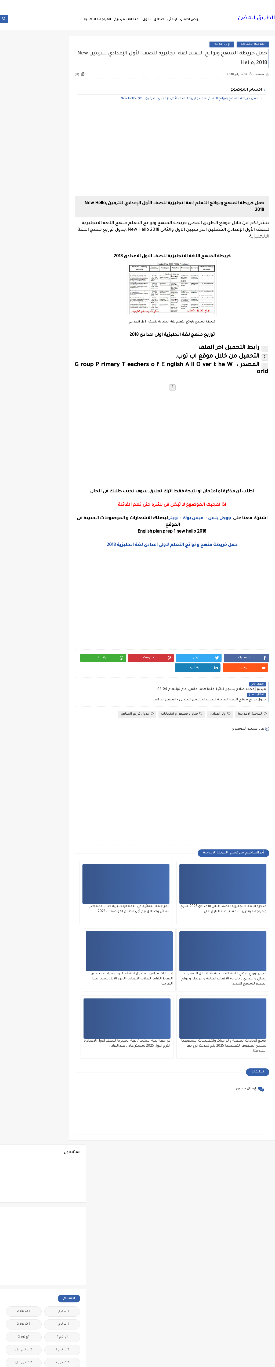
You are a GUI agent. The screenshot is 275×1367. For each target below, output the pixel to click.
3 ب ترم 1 (23, 283)
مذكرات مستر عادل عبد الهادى (62, 1203)
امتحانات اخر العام (62, 785)
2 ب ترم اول (23, 244)
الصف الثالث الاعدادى (62, 611)
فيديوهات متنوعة (62, 986)
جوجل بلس (218, 521)
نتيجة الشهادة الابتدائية (24, 1306)
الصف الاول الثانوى (62, 596)
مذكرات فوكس (62, 1154)
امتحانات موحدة (62, 802)
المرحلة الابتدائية (62, 759)
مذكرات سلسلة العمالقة (62, 1139)
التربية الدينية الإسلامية (24, 474)
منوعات (24, 1274)
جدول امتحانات (24, 900)
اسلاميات (24, 433)
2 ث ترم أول (23, 257)
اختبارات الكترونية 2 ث (62, 418)
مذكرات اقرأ (62, 1076)
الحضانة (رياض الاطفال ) (23, 543)
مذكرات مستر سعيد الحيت (23, 1186)
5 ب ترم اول (62, 334)
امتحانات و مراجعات (62, 832)
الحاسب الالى (62, 540)
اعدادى (159, 22)
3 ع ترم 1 (62, 309)
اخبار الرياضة (24, 403)
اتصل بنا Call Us (193, 4)
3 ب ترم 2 (62, 296)
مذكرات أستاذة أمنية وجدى (24, 1061)
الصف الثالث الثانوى (23, 609)
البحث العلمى (62, 459)
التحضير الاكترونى (62, 472)
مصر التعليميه (62, 1235)
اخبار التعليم (62, 403)
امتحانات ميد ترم (24, 802)
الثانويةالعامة (62, 515)
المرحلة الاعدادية (253, 48)
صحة (24, 931)
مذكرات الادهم (23, 1076)
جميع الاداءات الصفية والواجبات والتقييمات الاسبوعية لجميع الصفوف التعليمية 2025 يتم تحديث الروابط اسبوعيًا (186, 967)
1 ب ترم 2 (23, 206)
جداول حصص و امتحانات (181, 697)
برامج (62, 845)
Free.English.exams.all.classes (60, 364)
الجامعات (24, 515)
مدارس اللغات (62, 1059)
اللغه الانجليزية (62, 746)
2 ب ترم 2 (62, 244)
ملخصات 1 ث (62, 1248)
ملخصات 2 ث (24, 1248)
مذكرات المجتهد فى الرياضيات (23, 1104)
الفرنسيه (24, 669)
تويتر (173, 521)
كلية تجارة (23, 1016)
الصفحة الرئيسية (257, 4)
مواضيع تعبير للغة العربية (62, 1289)
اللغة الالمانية (23, 707)
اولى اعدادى (222, 48)
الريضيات (24, 570)
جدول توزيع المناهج (137, 697)
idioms (62, 390)
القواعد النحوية (24, 695)
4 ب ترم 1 (23, 309)
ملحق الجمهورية (23, 1235)
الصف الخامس (24, 643)
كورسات (62, 1033)
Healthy (24, 364)
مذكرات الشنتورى (24, 1089)
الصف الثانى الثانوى (62, 643)
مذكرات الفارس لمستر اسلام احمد (62, 1104)
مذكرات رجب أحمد (23, 1119)
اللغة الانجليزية (62, 720)
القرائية (62, 695)
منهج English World (24, 1261)
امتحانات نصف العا (62, 815)
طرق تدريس (24, 943)
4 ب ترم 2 (62, 322)
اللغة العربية (62, 733)
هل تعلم (62, 1321)
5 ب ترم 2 (23, 322)
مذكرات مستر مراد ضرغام (62, 1220)
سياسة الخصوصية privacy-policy (154, 4)
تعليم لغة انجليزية (62, 875)
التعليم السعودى (23, 489)
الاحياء (62, 446)
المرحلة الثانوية (62, 772)
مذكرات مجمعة (23, 1154)
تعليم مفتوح (23, 875)
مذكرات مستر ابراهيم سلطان (23, 1169)
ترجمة (62, 862)
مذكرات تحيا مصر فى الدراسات (62, 1121)
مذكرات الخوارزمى (62, 1089)
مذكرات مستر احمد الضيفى (62, 1186)
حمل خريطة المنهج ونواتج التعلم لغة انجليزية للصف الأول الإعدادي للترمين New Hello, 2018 (189, 102)
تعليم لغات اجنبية (23, 862)
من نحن (236, 4)
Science (62, 377)
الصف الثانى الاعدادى (23, 628)
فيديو (62, 973)
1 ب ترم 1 (62, 206)
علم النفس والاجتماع (62, 959)
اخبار (23, 390)
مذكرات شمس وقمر (23, 1139)
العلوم (62, 669)
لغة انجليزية (62, 1046)
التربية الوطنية (62, 489)
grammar (24, 377)
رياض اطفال (190, 22)
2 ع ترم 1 (24, 270)
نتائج (23, 1286)
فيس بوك (191, 521)
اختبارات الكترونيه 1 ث (24, 418)
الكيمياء (62, 707)
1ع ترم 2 (23, 231)
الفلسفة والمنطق (62, 682)
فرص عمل (24, 956)
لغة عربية (23, 1046)
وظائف (62, 1334)
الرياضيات (62, 570)
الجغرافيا (62, 527)
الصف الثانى (62, 626)
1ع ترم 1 (62, 231)
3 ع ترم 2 (24, 296)
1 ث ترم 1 (62, 219)
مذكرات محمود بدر (62, 1166)
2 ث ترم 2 (62, 257)
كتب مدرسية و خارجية (62, 1019)
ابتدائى (172, 22)
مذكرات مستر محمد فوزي (24, 1203)
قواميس (23, 999)
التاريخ (23, 459)
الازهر (23, 446)
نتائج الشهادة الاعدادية (62, 1306)
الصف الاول (62, 583)
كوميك (24, 1033)
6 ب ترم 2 (23, 334)
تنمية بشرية (23, 888)
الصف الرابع (62, 656)
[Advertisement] (182, 150)
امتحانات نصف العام (24, 817)
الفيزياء (23, 682)
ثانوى (147, 22)
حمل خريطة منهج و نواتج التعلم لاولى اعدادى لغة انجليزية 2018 (182, 548)
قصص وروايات (24, 986)
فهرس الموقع (217, 4)
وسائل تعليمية (23, 1321)
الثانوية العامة (23, 502)
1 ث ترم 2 (23, 219)
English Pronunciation (23, 350)
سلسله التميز (62, 931)
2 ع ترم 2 (62, 283)
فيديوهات (24, 973)
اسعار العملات (62, 433)
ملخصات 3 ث (62, 1261)
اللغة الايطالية (24, 720)
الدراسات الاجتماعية (24, 557)
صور (62, 943)
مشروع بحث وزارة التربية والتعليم (23, 1220)
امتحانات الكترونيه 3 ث (23, 787)
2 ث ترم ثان (62, 270)
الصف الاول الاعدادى (24, 583)
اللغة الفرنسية (23, 733)
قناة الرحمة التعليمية (62, 1001)
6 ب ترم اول (62, 347)
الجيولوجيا (23, 527)
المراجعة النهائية (97, 22)
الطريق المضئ (256, 21)
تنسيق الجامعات (62, 888)
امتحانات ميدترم (126, 22)
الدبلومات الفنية (62, 557)
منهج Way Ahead (62, 1274)
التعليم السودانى (62, 502)
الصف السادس (23, 656)
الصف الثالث (24, 596)
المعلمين (23, 772)
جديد (23, 918)
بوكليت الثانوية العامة (24, 847)
